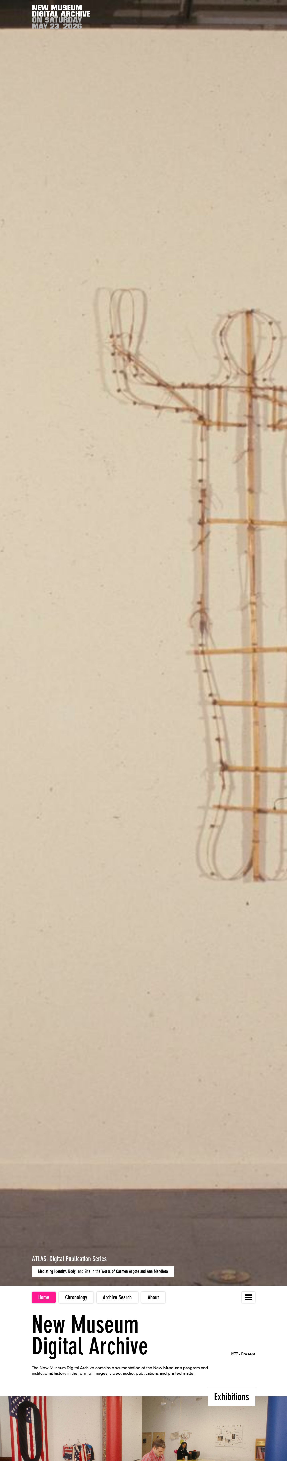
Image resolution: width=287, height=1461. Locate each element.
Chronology (76, 1297)
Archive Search (117, 1297)
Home (43, 1297)
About (153, 1297)
